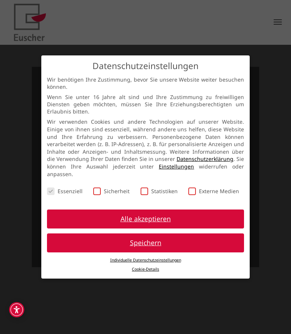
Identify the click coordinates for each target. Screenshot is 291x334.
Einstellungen (176, 166)
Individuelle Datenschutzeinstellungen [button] (145, 260)
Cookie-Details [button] (145, 269)
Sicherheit (111, 191)
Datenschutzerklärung (205, 158)
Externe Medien (213, 191)
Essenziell (65, 191)
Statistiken (159, 191)
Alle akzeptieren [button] (145, 218)
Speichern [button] (145, 242)
